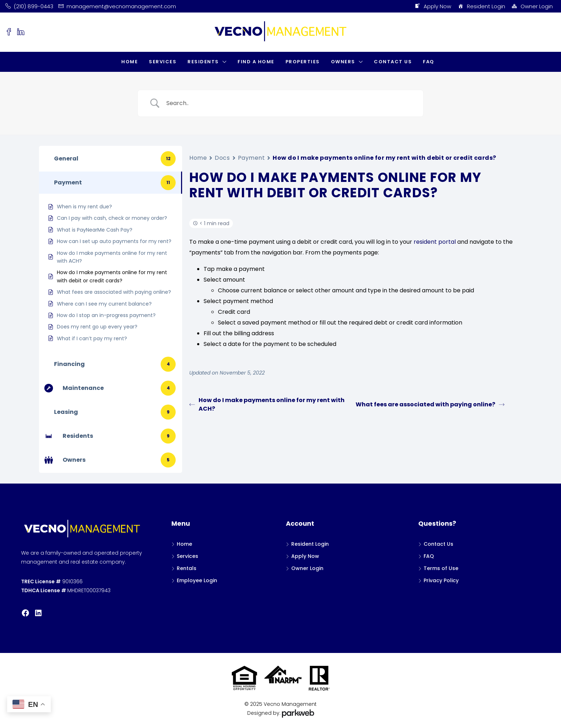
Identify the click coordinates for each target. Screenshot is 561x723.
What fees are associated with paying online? (430, 404)
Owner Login (532, 6)
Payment (251, 158)
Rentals (186, 568)
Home (129, 61)
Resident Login (481, 6)
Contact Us (393, 61)
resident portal (435, 242)
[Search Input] (289, 103)
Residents (203, 61)
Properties (303, 61)
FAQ (428, 61)
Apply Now (433, 6)
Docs (222, 158)
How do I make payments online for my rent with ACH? (267, 404)
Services (162, 61)
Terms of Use (441, 568)
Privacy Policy (441, 580)
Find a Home (256, 61)
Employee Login (197, 580)
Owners (343, 61)
